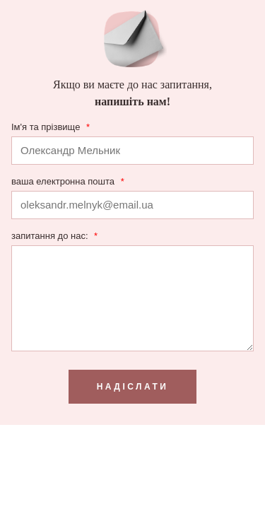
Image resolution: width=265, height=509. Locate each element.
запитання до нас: (54, 235)
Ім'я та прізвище (50, 127)
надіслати (133, 387)
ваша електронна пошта (67, 181)
